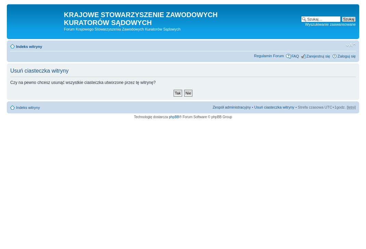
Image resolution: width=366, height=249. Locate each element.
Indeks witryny (29, 47)
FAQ (295, 56)
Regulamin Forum (269, 56)
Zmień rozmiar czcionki (351, 45)
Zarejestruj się (318, 56)
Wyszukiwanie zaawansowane (330, 24)
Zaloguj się (347, 56)
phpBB (174, 117)
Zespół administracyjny (232, 107)
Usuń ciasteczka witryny (274, 107)
